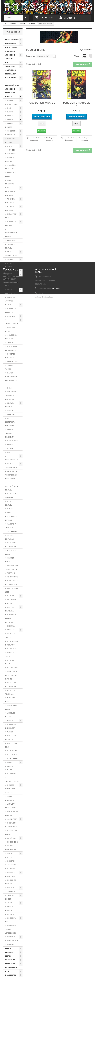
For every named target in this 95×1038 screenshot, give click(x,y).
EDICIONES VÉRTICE (10, 882)
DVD (7, 971)
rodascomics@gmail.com (44, 1022)
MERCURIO (11, 414)
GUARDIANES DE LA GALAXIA (11, 582)
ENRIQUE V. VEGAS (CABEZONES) (11, 929)
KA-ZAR (10, 448)
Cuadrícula (84, 56)
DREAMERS (11, 823)
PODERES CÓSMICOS (10, 356)
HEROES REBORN (9, 265)
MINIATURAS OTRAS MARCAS (11, 965)
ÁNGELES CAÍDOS (10, 715)
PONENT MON (12, 941)
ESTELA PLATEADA (9, 609)
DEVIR (9, 857)
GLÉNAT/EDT (12, 819)
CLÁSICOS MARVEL (10, 552)
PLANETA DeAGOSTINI (10, 874)
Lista (90, 56)
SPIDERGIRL (12, 531)
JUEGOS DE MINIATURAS (10, 91)
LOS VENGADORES (11, 253)
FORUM (10, 116)
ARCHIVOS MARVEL (10, 284)
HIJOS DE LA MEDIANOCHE (11, 348)
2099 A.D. (10, 630)
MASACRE (11, 135)
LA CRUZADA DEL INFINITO (11, 684)
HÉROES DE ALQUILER (11, 495)
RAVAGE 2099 (12, 441)
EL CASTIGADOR (10, 276)
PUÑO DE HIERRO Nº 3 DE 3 (41, 104)
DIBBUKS (10, 944)
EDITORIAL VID (10, 920)
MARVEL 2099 (12, 361)
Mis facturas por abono (12, 1001)
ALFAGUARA (12, 827)
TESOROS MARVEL (10, 246)
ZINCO (9, 903)
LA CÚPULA (11, 838)
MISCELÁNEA (10, 74)
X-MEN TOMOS (9, 367)
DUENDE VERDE (9, 654)
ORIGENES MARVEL (10, 174)
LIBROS (8, 956)
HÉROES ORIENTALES (10, 787)
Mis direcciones (9, 1004)
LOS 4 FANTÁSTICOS (10, 291)
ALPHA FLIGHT (13, 271)
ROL (7, 62)
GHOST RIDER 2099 (12, 590)
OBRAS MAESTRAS (9, 182)
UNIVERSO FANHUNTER (10, 726)
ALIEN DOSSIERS (9, 798)
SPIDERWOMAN (11, 460)
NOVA (9, 388)
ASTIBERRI (11, 865)
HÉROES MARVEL (9, 503)
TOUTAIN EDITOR (9, 897)
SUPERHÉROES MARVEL (11, 488)
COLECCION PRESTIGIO (11, 337)
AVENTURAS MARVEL (11, 707)
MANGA (8, 948)
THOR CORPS (12, 577)
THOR (9, 305)
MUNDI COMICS (9, 908)
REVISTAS (11, 869)
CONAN (10, 720)
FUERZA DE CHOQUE (10, 601)
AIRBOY (10, 793)
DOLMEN (10, 888)
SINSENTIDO (12, 891)
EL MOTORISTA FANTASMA (10, 191)
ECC (9, 108)
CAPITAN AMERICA (9, 208)
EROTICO (11, 937)
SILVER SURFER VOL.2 (11, 465)
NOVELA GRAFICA (9, 159)
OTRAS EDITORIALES (10, 847)
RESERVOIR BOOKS (11, 832)
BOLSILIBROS (10, 975)
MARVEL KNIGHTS (9, 405)
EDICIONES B (12, 842)
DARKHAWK (12, 649)
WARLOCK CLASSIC (10, 700)
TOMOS (10, 343)
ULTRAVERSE (12, 751)
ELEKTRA (11, 626)
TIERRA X (11, 573)
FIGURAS (9, 952)
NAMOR (10, 373)
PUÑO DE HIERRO (10, 140)
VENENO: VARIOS (10, 635)
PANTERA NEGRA (10, 329)
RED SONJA (12, 774)
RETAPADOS (12, 755)
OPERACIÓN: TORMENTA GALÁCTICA (11, 395)
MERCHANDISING (12, 40)
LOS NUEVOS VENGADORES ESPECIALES (11, 475)
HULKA (10, 509)
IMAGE (10, 762)
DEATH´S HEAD (9, 662)
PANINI (10, 112)
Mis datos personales (11, 1008)
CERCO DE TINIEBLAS (10, 692)
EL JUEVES (11, 914)
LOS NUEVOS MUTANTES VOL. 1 (11, 380)
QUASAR (10, 445)
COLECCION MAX (11, 745)
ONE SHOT (11, 240)
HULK (9, 146)
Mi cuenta (8, 993)
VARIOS (10, 411)
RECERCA (11, 861)
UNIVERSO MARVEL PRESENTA (10, 618)
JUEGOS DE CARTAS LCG (10, 68)
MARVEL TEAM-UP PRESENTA (9, 433)
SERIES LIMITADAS (9, 537)
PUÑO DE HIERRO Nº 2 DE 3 (76, 104)
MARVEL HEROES (9, 125)
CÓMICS (8, 96)
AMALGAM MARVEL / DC (10, 806)
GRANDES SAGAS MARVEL (11, 152)
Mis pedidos (7, 998)
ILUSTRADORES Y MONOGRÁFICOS (12, 81)
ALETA (9, 853)
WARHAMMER (10, 44)
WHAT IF (10, 259)
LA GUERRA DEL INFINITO (11, 545)
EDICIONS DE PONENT (11, 813)
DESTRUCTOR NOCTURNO (12, 643)
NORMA (10, 100)
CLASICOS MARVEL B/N (10, 167)
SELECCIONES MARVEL (11, 235)
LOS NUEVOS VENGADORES (11, 567)
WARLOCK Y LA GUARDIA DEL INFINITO (11, 675)
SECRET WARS (9, 560)
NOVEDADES (12, 104)
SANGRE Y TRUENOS (10, 526)
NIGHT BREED (12, 758)
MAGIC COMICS (9, 768)
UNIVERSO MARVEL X (10, 310)
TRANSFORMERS (12, 781)
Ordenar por (31, 56)
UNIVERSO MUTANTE (10, 223)
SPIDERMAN (12, 131)
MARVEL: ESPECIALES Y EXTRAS (11, 516)
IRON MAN (11, 316)
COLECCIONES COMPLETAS (11, 49)
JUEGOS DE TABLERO (10, 57)
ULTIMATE (11, 596)
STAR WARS (10, 960)
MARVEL (10, 119)
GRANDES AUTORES (10, 299)
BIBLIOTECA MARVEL (11, 216)
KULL (9, 452)
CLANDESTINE (13, 668)
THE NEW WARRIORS (10, 201)
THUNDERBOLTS (11, 324)
